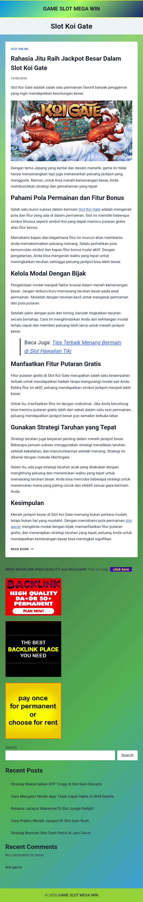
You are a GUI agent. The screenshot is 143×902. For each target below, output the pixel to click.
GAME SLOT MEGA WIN (78, 895)
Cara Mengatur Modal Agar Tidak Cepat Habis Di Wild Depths (62, 796)
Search (11, 747)
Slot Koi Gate (89, 209)
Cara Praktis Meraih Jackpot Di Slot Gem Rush (50, 820)
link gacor (13, 867)
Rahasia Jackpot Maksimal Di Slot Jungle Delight (52, 808)
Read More (22, 549)
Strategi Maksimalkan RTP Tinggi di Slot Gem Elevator (56, 784)
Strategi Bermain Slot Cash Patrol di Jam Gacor (51, 833)
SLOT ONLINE (19, 49)
